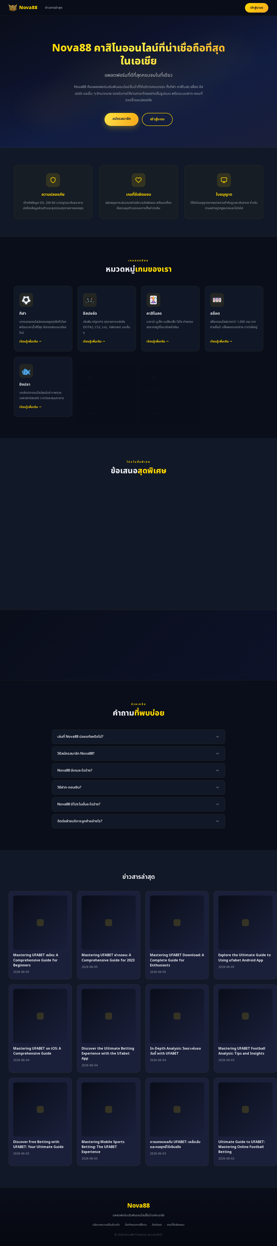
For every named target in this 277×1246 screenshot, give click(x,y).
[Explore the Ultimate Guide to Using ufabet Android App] (245, 923)
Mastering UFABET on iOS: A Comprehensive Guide (37, 1051)
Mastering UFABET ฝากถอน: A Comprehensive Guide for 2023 (108, 958)
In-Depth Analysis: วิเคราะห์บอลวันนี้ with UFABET (175, 1051)
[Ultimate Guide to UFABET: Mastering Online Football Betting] (245, 1109)
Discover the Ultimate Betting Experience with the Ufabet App (108, 1053)
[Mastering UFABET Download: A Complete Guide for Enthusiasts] (177, 923)
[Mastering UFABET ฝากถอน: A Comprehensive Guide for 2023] (109, 923)
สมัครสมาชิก (121, 118)
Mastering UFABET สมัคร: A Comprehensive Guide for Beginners (35, 960)
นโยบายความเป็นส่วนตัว (106, 1225)
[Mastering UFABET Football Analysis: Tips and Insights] (245, 1016)
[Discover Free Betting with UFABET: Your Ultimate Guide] (40, 1109)
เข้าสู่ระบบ (256, 7)
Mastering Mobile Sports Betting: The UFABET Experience (103, 1147)
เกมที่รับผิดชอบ (175, 1225)
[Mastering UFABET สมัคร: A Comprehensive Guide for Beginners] (40, 923)
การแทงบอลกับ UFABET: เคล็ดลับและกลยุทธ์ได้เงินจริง (175, 1144)
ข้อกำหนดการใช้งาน (136, 1225)
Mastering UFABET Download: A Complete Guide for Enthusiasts (177, 960)
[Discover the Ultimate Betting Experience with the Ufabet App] (109, 1016)
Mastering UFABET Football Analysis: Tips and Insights (241, 1051)
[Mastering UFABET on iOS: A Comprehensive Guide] (40, 1016)
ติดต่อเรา (157, 1225)
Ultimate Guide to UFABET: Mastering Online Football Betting (241, 1147)
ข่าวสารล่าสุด (53, 7)
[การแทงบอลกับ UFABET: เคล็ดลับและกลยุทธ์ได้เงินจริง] (177, 1109)
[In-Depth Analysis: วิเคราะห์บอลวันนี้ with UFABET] (177, 1016)
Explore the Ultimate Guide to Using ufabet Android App (244, 958)
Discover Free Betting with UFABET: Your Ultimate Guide (38, 1144)
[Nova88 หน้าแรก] (23, 8)
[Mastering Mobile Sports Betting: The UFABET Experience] (109, 1109)
